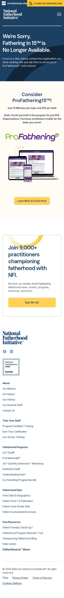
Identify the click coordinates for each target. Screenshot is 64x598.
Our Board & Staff (12, 405)
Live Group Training (14, 437)
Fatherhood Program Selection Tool (23, 532)
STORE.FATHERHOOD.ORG (45, 3)
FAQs (5, 577)
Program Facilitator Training (18, 426)
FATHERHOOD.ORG (14, 3)
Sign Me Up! (32, 302)
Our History (9, 399)
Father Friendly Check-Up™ (18, 527)
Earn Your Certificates (15, 431)
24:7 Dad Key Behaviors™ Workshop (23, 463)
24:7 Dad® (9, 452)
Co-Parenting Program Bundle (19, 479)
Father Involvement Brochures (19, 511)
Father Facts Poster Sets (16, 506)
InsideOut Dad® (11, 469)
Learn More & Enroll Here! (32, 200)
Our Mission (9, 388)
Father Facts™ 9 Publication (18, 501)
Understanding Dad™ (14, 474)
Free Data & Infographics (17, 495)
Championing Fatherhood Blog (20, 538)
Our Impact (9, 394)
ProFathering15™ (12, 458)
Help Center (9, 543)
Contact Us (9, 410)
